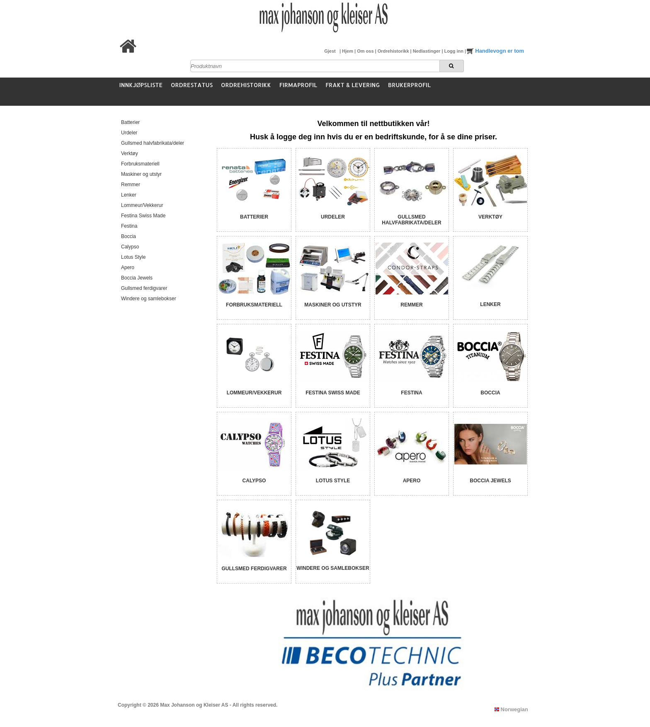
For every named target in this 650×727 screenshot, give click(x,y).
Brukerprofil (409, 84)
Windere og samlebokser (148, 298)
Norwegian (511, 709)
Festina (129, 226)
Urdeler (129, 133)
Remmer (130, 184)
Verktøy (129, 153)
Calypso (130, 247)
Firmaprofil (298, 84)
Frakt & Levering (352, 84)
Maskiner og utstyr (141, 174)
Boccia (128, 236)
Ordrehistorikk (394, 51)
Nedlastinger (427, 51)
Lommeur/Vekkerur (142, 205)
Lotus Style (133, 257)
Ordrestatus (192, 84)
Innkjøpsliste (140, 84)
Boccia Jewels (137, 278)
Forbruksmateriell (140, 164)
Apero (127, 267)
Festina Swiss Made (143, 216)
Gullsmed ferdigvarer (144, 288)
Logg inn (454, 51)
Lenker (128, 195)
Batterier (130, 122)
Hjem (348, 51)
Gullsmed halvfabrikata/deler (152, 143)
